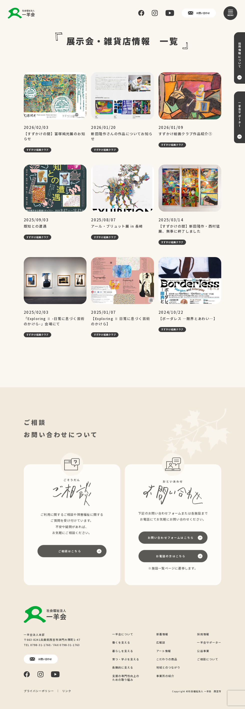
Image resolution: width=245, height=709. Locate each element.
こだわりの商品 (167, 659)
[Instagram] (155, 13)
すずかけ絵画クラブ (37, 149)
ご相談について (207, 659)
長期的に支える (123, 667)
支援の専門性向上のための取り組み (126, 678)
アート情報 (163, 651)
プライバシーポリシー (39, 691)
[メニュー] (230, 13)
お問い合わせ (199, 13)
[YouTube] (170, 13)
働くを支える (121, 642)
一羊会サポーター (209, 642)
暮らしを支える (123, 651)
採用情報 (203, 634)
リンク (66, 691)
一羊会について (123, 634)
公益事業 (203, 651)
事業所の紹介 (165, 676)
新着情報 (162, 634)
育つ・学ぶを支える (126, 659)
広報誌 (160, 642)
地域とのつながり (168, 667)
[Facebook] (141, 13)
